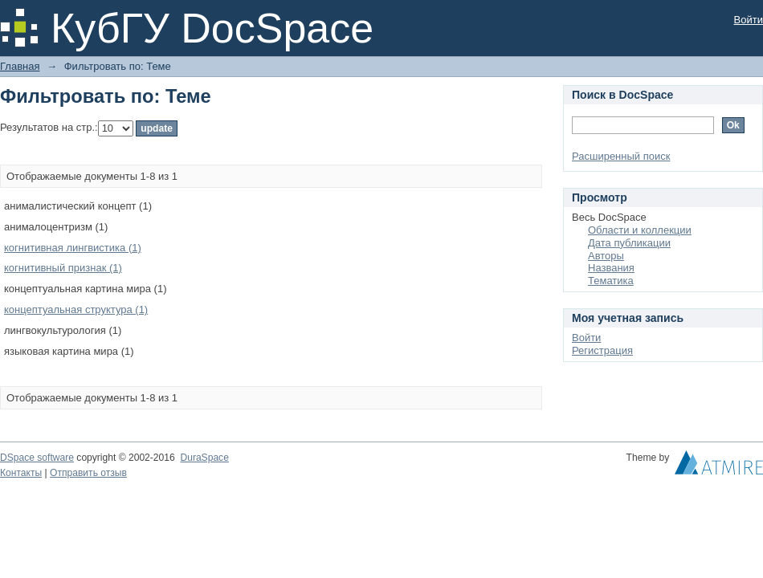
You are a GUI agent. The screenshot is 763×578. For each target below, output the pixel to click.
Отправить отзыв (88, 472)
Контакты (21, 472)
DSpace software (37, 457)
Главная (19, 66)
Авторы (606, 256)
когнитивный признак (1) (63, 268)
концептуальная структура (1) (76, 309)
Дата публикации (629, 243)
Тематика (611, 281)
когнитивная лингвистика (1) (72, 248)
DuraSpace (204, 457)
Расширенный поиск (621, 156)
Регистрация (602, 350)
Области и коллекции (640, 230)
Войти (748, 20)
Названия (611, 268)
